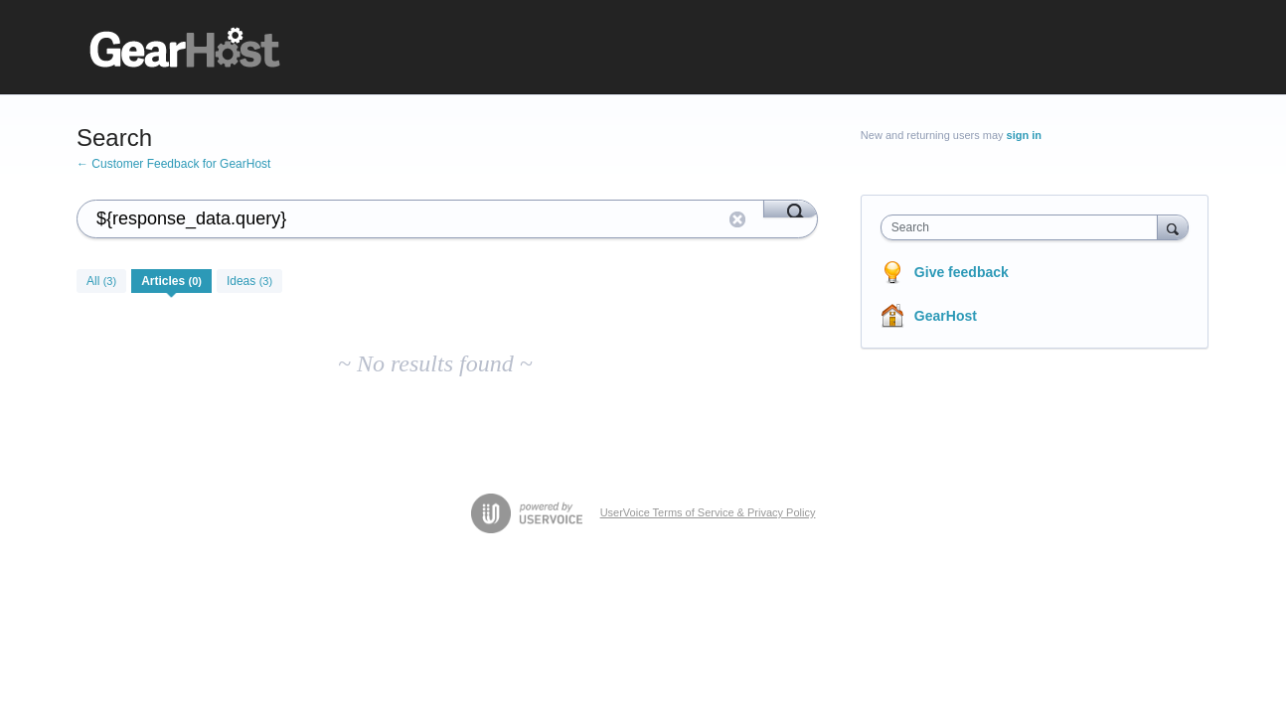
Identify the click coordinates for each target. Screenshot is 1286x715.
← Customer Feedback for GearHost (173, 164)
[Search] (790, 208)
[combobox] (1024, 227)
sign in (1024, 135)
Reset (737, 219)
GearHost (945, 316)
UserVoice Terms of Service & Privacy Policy (708, 512)
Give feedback (961, 272)
